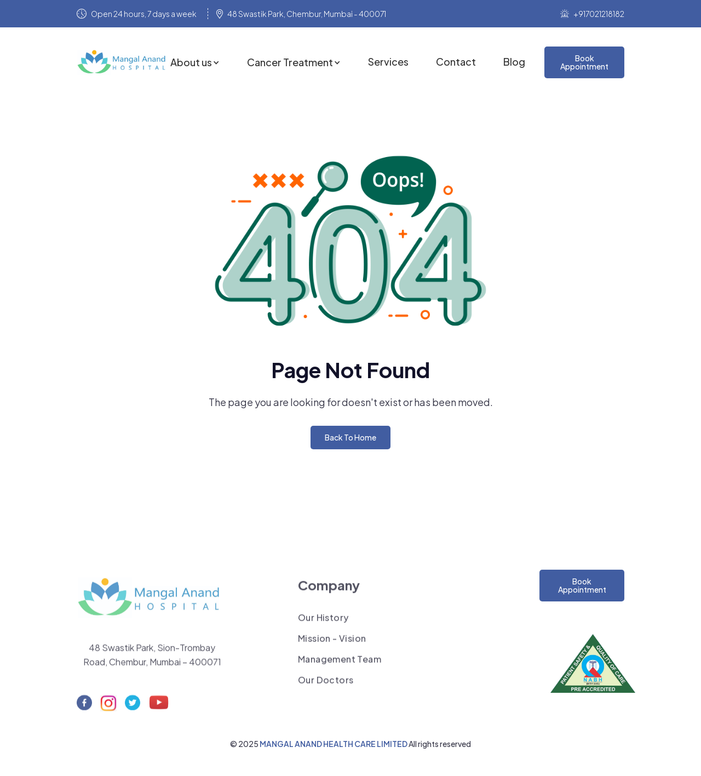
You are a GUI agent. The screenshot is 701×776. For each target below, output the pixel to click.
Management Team (339, 663)
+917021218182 (598, 14)
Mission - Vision (332, 642)
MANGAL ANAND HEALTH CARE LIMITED (334, 744)
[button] (195, 62)
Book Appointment (582, 585)
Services (388, 62)
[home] (123, 62)
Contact (456, 62)
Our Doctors (325, 684)
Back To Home (350, 437)
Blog (514, 62)
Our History (323, 622)
